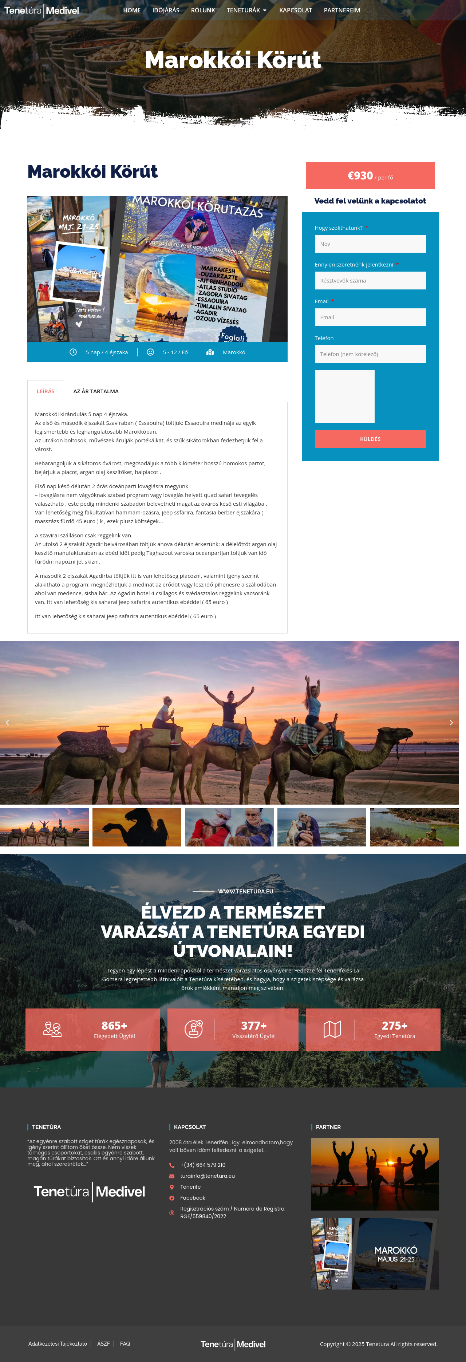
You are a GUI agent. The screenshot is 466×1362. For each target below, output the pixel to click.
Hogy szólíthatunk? (339, 227)
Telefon (324, 338)
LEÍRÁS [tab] (46, 391)
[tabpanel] (157, 517)
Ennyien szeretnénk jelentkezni (355, 264)
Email (322, 301)
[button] (7, 722)
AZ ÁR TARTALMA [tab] (96, 391)
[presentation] (345, 396)
